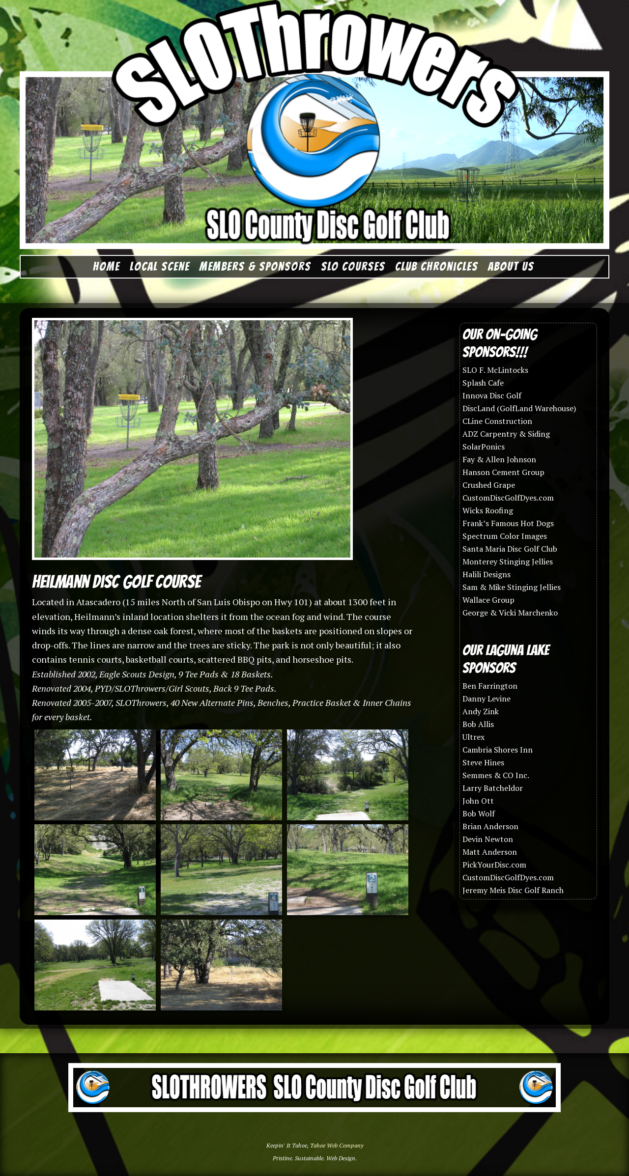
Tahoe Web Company (336, 1145)
